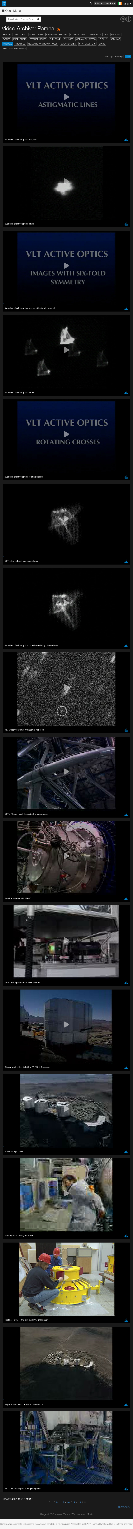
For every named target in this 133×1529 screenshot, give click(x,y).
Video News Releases (14, 48)
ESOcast (116, 34)
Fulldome (55, 39)
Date (128, 56)
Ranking (119, 56)
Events (6, 39)
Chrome (14, 512)
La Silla (103, 39)
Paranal (7, 43)
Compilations (78, 34)
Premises (20, 43)
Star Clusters (87, 43)
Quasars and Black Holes (43, 43)
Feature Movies (38, 39)
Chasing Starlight (56, 34)
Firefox (13, 519)
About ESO (20, 34)
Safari (13, 522)
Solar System (68, 43)
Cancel (27, 582)
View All (7, 34)
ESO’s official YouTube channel (80, 437)
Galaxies (68, 39)
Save (11, 582)
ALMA (32, 34)
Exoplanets (19, 39)
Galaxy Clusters (86, 39)
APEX (40, 34)
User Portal (109, 3)
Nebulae (115, 39)
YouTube (7, 437)
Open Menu (11, 10)
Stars (102, 43)
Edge (12, 516)
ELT (106, 34)
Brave (13, 509)
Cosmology (95, 34)
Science (98, 3)
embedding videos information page (33, 447)
